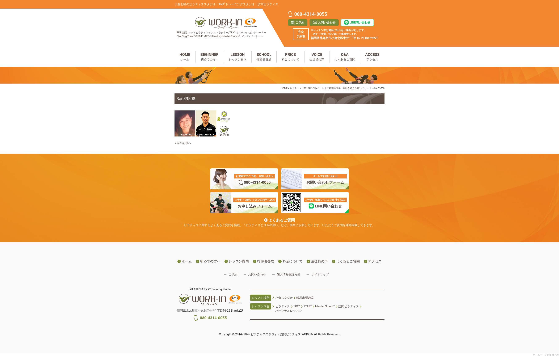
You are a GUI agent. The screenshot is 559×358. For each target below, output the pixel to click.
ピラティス (282, 306)
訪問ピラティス (348, 306)
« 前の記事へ (183, 143)
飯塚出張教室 (305, 297)
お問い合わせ (327, 22)
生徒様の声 (316, 56)
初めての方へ (210, 56)
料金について (290, 56)
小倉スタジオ (284, 297)
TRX (296, 306)
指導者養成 (264, 56)
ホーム (185, 56)
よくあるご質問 (344, 56)
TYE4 (307, 306)
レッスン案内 (238, 56)
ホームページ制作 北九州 (546, 355)
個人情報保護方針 (288, 274)
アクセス (372, 56)
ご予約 (299, 22)
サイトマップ (320, 274)
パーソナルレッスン (288, 310)
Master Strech (325, 306)
